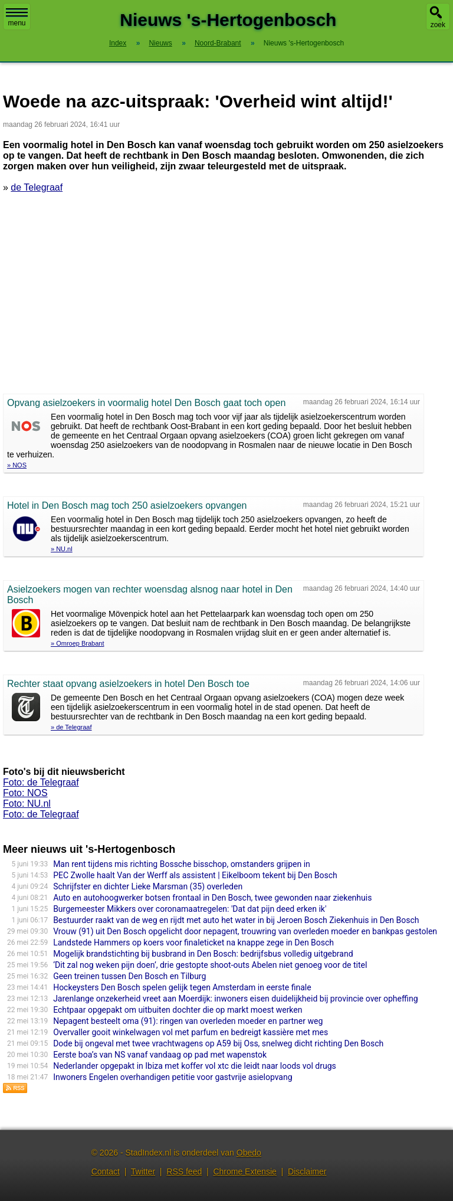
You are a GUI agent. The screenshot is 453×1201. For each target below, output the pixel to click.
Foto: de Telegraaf (41, 782)
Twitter (143, 1171)
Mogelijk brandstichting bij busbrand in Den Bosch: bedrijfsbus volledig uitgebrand (203, 953)
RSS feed (184, 1171)
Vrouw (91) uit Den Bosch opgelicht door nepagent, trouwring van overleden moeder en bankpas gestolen (245, 931)
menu (17, 17)
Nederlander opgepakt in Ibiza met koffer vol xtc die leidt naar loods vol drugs (194, 1066)
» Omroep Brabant (77, 643)
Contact (105, 1171)
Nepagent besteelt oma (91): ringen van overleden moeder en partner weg (188, 1021)
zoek (438, 25)
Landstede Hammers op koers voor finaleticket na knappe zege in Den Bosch (193, 942)
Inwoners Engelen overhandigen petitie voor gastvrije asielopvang (172, 1077)
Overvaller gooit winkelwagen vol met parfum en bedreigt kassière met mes (190, 1032)
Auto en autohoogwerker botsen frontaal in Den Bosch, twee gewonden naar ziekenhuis (212, 897)
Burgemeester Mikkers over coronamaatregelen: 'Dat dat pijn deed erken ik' (189, 909)
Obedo (249, 1152)
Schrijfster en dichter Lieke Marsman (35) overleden (147, 886)
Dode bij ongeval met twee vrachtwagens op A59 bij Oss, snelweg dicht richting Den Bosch (218, 1043)
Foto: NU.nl (27, 804)
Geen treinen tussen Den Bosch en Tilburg (129, 976)
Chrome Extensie (244, 1171)
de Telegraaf (37, 187)
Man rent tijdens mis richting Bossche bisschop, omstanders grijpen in (181, 864)
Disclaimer (307, 1171)
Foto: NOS (25, 793)
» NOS (17, 465)
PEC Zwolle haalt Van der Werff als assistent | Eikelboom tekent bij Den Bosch (195, 875)
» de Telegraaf (71, 727)
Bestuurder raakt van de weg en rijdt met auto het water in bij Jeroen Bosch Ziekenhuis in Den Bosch (236, 920)
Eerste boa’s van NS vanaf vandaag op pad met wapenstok (160, 1054)
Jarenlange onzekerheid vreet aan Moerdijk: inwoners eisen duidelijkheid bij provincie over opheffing (235, 998)
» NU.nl (62, 548)
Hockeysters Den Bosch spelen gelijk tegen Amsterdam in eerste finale (182, 987)
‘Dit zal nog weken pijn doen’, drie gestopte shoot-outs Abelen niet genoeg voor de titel (210, 965)
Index (117, 43)
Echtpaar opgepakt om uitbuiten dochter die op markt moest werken (177, 1010)
